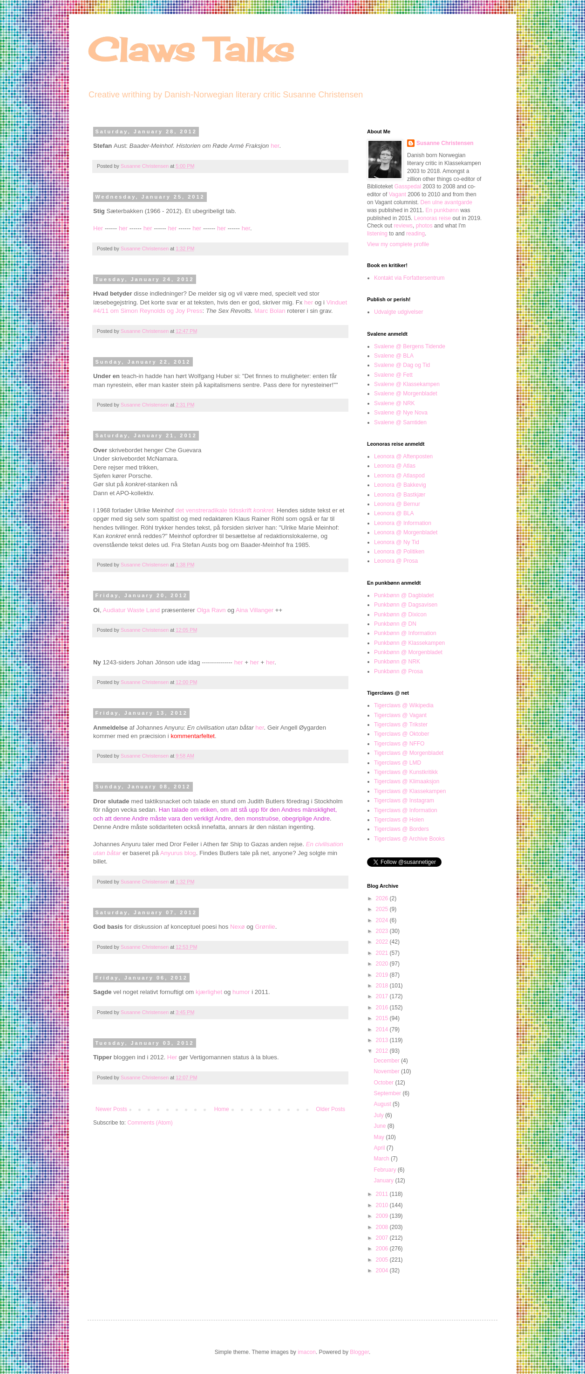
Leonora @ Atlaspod (399, 475)
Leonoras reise (432, 218)
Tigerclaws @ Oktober (401, 734)
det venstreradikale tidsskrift (225, 510)
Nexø (237, 926)
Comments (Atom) (149, 1122)
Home (221, 1109)
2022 (383, 942)
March (382, 1158)
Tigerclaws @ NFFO (399, 743)
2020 (383, 963)
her (275, 145)
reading (415, 233)
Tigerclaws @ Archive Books (409, 838)
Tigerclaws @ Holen (399, 819)
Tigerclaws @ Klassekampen (410, 791)
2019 (383, 975)
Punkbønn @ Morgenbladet (408, 652)
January (384, 1180)
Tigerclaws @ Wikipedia (404, 705)
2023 (383, 931)
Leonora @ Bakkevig (400, 485)
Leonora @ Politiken (399, 551)
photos (424, 225)
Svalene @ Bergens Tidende (409, 346)
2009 (383, 1216)
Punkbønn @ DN (395, 624)
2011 (383, 1194)
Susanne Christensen (145, 166)
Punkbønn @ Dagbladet (404, 595)
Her (98, 228)
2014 (383, 1029)
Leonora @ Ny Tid (396, 542)
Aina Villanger (254, 610)
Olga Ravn (211, 610)
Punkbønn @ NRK (397, 661)
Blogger (359, 1352)
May (380, 1137)
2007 (383, 1238)
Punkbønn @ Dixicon (400, 614)
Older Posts (330, 1109)
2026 (383, 898)
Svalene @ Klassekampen (407, 384)
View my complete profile (398, 244)
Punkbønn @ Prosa (398, 671)
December (387, 1060)
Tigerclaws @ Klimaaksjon (406, 781)
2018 (383, 985)
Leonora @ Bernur (397, 504)
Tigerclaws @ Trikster (401, 724)
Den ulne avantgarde (446, 202)
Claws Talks (191, 49)
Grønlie (265, 926)
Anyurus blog (178, 852)
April (380, 1148)
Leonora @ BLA (394, 513)
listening (377, 233)
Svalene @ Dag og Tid (402, 365)
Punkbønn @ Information (405, 633)
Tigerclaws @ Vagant (400, 715)
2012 (383, 1051)
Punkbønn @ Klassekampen (409, 643)
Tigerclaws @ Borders (401, 829)
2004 (383, 1270)
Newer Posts (111, 1109)
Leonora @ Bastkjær (399, 494)
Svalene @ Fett (393, 375)
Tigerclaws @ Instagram (404, 800)
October (384, 1082)
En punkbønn (441, 210)
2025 (383, 909)
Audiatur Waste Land (131, 610)
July (379, 1115)
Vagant (397, 194)
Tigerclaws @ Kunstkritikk (406, 772)
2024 (383, 920)
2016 (383, 1007)
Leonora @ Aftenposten (403, 456)
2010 (383, 1205)
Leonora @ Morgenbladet (405, 532)
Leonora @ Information (402, 523)
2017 (383, 996)
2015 (383, 1018)
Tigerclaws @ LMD (397, 762)
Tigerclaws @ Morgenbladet (408, 753)
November (387, 1071)
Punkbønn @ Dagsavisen (405, 604)
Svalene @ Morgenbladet (405, 393)
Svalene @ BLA (394, 355)
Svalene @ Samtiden (400, 422)
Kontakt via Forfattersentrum (409, 278)
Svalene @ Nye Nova (401, 412)
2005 (383, 1260)
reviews (403, 225)
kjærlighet (210, 991)
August (383, 1104)
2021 (383, 953)
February (385, 1170)
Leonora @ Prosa (396, 561)
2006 (383, 1248)
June (380, 1126)
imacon (307, 1352)
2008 (383, 1227)
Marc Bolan (270, 310)
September (388, 1093)
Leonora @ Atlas (394, 466)
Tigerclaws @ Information (405, 810)
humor (241, 991)
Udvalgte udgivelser (398, 312)
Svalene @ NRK (394, 403)
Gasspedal (408, 186)
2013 (383, 1040)
